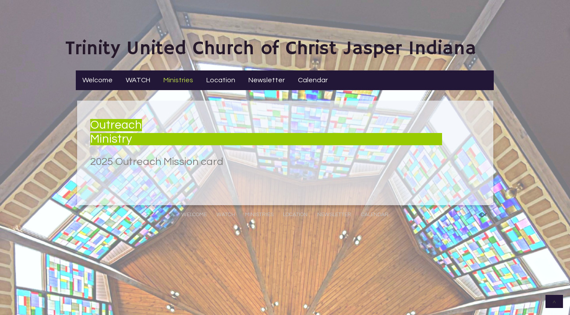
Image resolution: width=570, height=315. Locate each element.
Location (220, 80)
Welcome (97, 80)
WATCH (138, 80)
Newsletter (266, 80)
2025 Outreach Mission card (156, 161)
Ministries (178, 80)
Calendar (313, 80)
